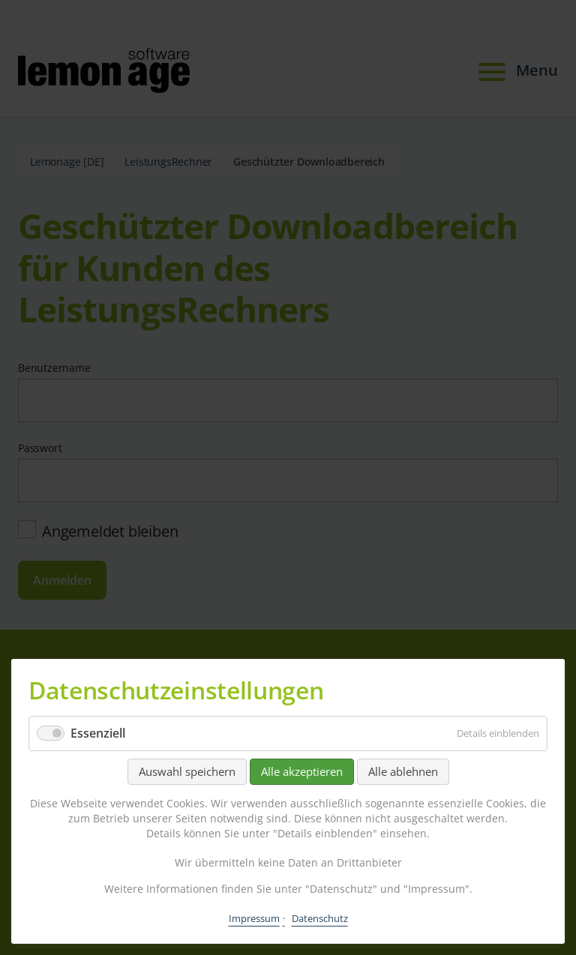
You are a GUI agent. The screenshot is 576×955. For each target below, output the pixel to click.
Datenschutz (320, 918)
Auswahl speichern (187, 771)
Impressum (254, 918)
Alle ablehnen (403, 771)
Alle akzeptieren (302, 771)
